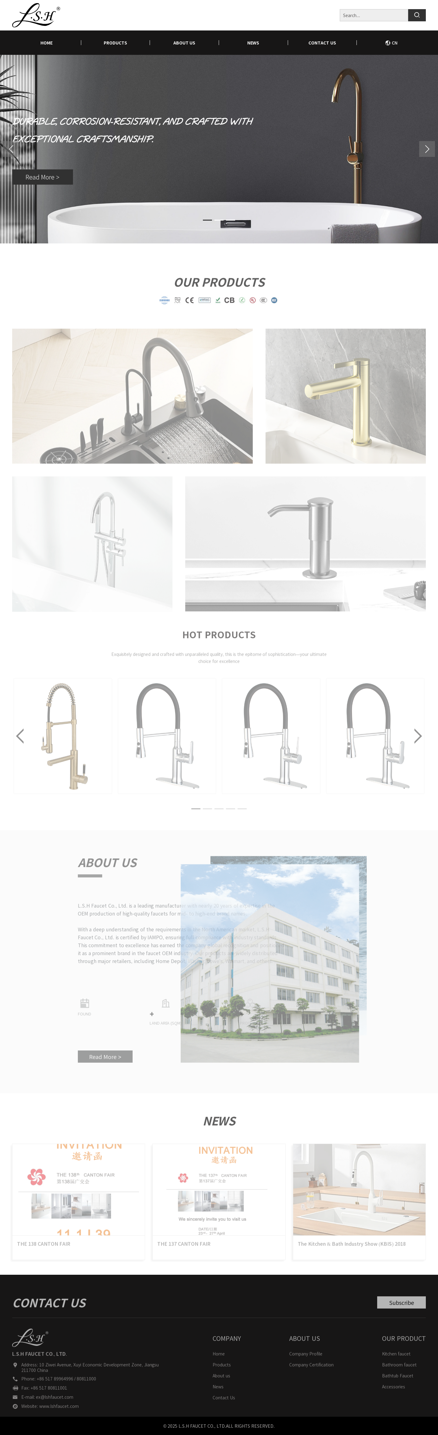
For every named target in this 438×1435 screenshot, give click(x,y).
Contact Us (322, 43)
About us (184, 43)
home (46, 43)
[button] (427, 149)
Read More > (42, 177)
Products (115, 43)
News (253, 43)
